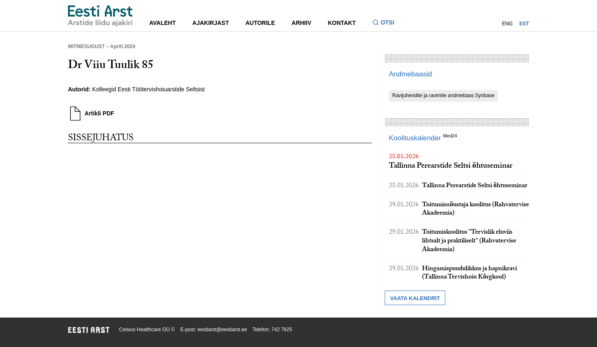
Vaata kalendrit (415, 298)
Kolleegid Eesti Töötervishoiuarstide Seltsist (148, 89)
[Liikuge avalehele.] (100, 16)
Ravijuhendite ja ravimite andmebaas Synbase (443, 95)
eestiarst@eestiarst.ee (222, 329)
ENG (507, 24)
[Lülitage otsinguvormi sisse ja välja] (386, 23)
